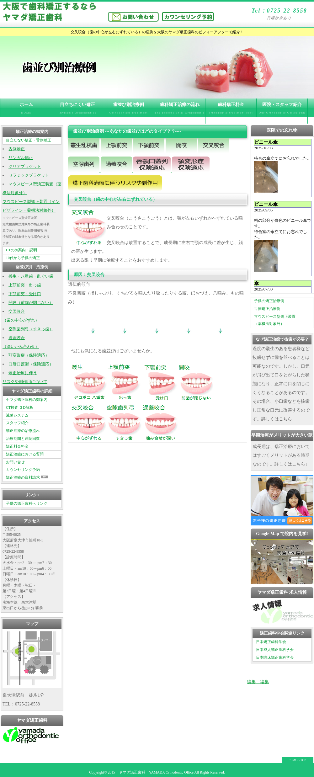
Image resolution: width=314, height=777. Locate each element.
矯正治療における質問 (25, 454)
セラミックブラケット (28, 175)
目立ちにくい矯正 (77, 109)
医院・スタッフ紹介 (282, 113)
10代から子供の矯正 (23, 258)
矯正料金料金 (17, 446)
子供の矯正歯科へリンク (26, 503)
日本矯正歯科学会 (271, 642)
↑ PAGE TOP (297, 760)
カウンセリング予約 (23, 469)
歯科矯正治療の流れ (179, 113)
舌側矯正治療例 (267, 308)
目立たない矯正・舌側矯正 (28, 140)
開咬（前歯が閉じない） (30, 303)
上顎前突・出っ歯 (24, 285)
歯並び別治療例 (128, 109)
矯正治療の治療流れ (23, 430)
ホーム (26, 109)
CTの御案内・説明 (21, 250)
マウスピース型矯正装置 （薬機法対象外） (274, 320)
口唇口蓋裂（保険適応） (30, 364)
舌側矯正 (16, 149)
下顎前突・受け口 (24, 294)
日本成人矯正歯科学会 (275, 649)
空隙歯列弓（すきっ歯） (30, 329)
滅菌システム (17, 415)
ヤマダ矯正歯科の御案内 (26, 399)
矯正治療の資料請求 (27, 477)
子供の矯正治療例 (269, 301)
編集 (251, 681)
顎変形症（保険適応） (28, 355)
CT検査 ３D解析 (19, 407)
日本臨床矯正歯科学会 (275, 657)
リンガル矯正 (20, 158)
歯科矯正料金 (230, 109)
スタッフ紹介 (17, 423)
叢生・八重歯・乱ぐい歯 (30, 276)
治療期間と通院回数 (23, 438)
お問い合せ (15, 462)
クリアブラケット (24, 166)
